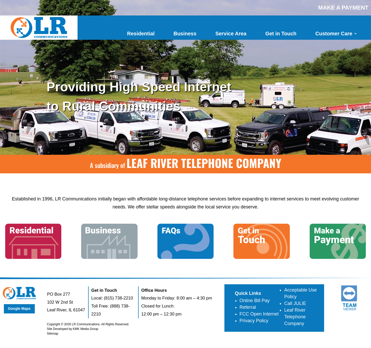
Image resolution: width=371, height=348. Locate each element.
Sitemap (52, 333)
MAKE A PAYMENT (343, 7)
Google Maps (19, 308)
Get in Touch (281, 33)
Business (184, 33)
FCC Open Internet (259, 314)
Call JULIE (295, 303)
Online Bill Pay (255, 300)
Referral (248, 307)
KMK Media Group (85, 329)
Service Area (230, 33)
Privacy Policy (254, 320)
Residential (141, 33)
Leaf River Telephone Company (295, 316)
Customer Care (333, 33)
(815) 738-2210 (118, 298)
